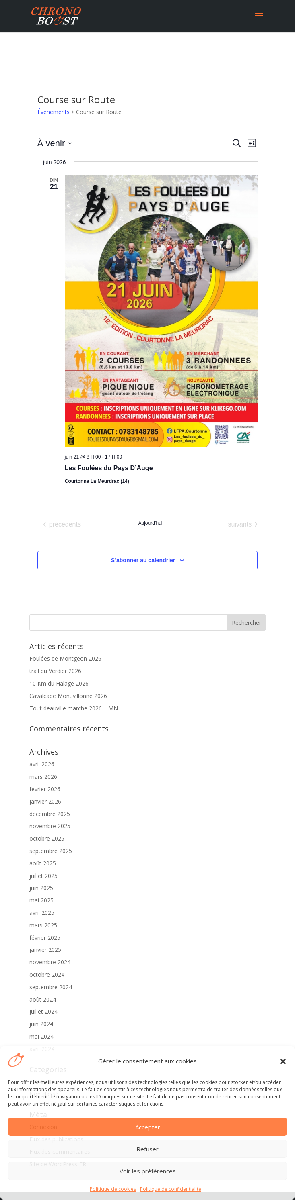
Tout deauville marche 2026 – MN (73, 708)
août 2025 (42, 863)
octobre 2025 (46, 838)
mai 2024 (41, 1036)
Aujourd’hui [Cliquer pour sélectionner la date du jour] (150, 523)
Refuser (147, 1149)
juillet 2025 (43, 876)
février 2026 (44, 789)
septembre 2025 (50, 851)
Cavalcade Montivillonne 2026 (68, 696)
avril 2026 (41, 764)
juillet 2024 (43, 1011)
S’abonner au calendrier (143, 560)
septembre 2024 (50, 987)
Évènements (53, 112)
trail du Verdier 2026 (55, 671)
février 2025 (44, 937)
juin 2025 (41, 888)
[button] (283, 1061)
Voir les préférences (148, 1171)
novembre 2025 (49, 826)
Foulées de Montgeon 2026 (65, 658)
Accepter (147, 1127)
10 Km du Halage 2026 (59, 683)
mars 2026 (43, 776)
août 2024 (42, 999)
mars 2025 (43, 925)
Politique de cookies (113, 1189)
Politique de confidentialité (170, 1189)
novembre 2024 (49, 962)
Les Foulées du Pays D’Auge (109, 468)
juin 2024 (41, 1024)
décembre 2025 (49, 814)
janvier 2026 (45, 801)
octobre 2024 (46, 974)
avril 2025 (41, 912)
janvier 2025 (45, 949)
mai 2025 (41, 900)
